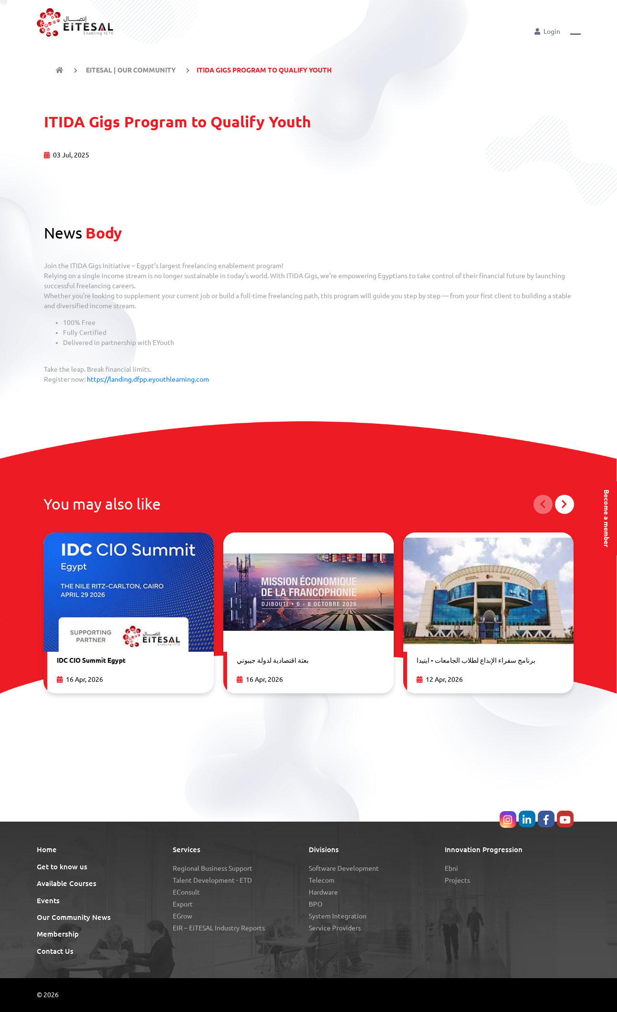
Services (186, 849)
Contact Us (55, 951)
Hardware (323, 892)
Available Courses (66, 883)
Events (48, 901)
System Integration (337, 916)
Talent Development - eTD (212, 880)
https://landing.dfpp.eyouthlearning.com (148, 379)
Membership (58, 934)
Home (47, 849)
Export (183, 904)
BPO (316, 904)
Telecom (322, 880)
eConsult (186, 892)
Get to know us (62, 867)
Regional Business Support (212, 868)
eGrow (182, 916)
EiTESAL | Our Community (130, 70)
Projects (457, 880)
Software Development (344, 868)
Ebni (451, 868)
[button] (575, 31)
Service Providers (335, 928)
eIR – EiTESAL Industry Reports (219, 928)
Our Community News (74, 917)
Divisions (324, 849)
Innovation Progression (484, 849)
